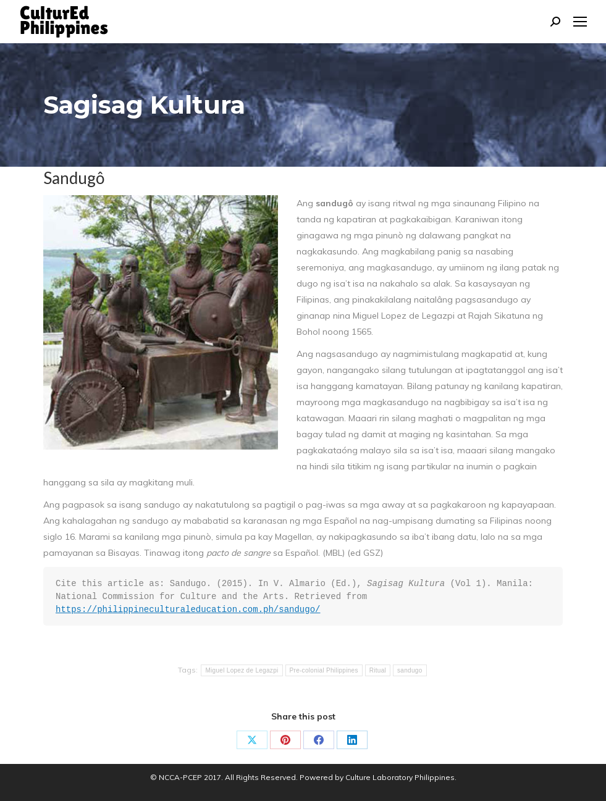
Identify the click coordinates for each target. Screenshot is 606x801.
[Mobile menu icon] (580, 21)
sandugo (409, 670)
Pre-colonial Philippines (324, 670)
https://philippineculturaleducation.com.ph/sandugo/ (188, 609)
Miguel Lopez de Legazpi (241, 670)
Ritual (377, 670)
